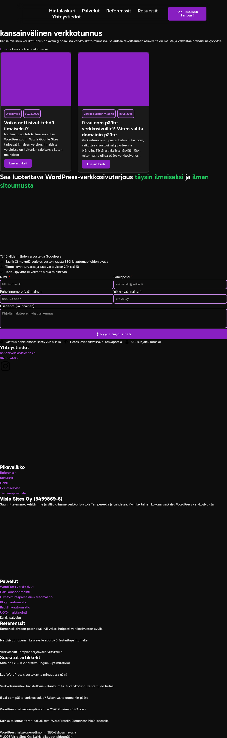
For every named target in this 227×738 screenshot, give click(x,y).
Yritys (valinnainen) (128, 291)
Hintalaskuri (62, 11)
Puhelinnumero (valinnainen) (21, 291)
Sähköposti (122, 277)
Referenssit (118, 11)
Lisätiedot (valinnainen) (17, 306)
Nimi (4, 277)
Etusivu (4, 49)
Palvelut (91, 11)
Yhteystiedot (66, 17)
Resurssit (148, 11)
